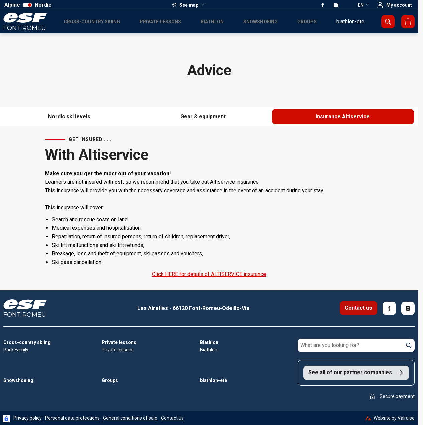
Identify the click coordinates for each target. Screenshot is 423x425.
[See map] (188, 5)
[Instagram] (408, 308)
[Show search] (388, 21)
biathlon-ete (350, 21)
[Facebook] (389, 308)
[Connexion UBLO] (6, 418)
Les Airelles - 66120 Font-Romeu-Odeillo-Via (193, 308)
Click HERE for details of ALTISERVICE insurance (209, 274)
